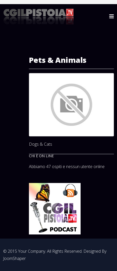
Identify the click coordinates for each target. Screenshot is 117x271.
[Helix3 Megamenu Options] (111, 16)
